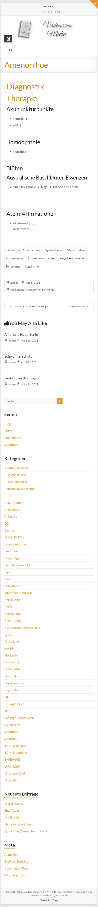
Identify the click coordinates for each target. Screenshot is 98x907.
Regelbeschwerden (72, 258)
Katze (8, 607)
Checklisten (12, 509)
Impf (7, 579)
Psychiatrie (12, 690)
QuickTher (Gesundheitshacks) (25, 831)
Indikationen (18, 289)
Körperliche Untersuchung (22, 627)
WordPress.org (14, 875)
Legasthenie (78, 306)
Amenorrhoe (31, 250)
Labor (8, 634)
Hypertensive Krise (17, 824)
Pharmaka (11, 676)
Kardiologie (12, 600)
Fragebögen (12, 558)
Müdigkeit (11, 817)
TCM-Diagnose (15, 745)
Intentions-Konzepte (18, 593)
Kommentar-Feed (16, 868)
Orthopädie (12, 669)
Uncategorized (14, 773)
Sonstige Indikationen (19, 718)
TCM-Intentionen (16, 752)
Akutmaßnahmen (16, 468)
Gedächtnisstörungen (21, 378)
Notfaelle (11, 655)
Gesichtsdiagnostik (17, 565)
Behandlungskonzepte (19, 488)
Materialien (12, 641)
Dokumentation (15, 544)
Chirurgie (10, 516)
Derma (9, 530)
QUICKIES (11, 697)
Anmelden (11, 854)
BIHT (8, 495)
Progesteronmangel (41, 258)
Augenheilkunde (15, 475)
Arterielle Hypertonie (21, 334)
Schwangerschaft (18, 356)
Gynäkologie (53, 250)
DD (6, 523)
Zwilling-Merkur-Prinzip (28, 306)
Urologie (10, 780)
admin (14, 282)
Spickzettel (12, 725)
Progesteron (14, 258)
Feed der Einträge (16, 861)
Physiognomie (14, 683)
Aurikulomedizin (15, 482)
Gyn (7, 572)
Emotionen (11, 551)
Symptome (13, 266)
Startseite (46, 11)
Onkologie (11, 662)
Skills (8, 711)
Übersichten (12, 766)
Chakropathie (13, 502)
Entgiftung (11, 810)
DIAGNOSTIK (14, 537)
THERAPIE (12, 759)
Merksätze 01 (14, 803)
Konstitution (13, 620)
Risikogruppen (14, 704)
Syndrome (32, 266)
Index (8, 431)
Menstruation (76, 250)
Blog (57, 11)
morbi (8, 648)
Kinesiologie (12, 613)
